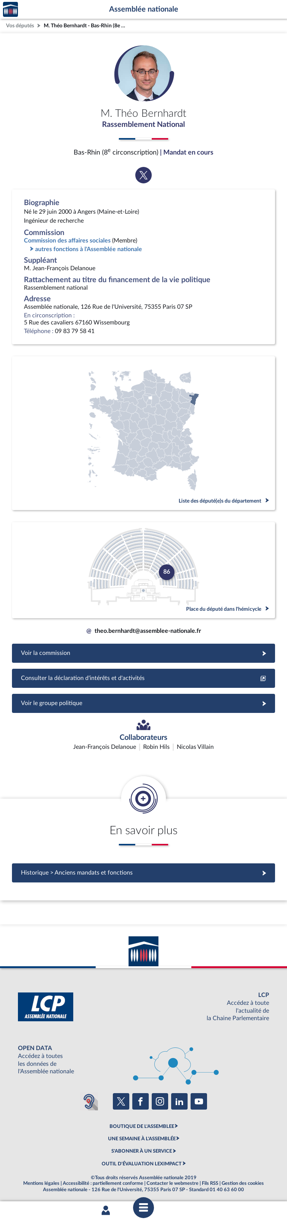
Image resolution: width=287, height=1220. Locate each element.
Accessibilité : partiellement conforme (103, 1183)
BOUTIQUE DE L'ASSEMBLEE (141, 1126)
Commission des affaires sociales (67, 241)
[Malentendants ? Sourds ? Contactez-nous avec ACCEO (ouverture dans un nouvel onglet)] (89, 1101)
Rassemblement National (143, 124)
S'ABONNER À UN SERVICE (141, 1151)
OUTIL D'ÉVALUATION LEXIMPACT (142, 1164)
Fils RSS (210, 1183)
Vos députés (20, 25)
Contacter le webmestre (172, 1183)
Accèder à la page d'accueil (10, 9)
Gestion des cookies (243, 1183)
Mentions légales (41, 1183)
